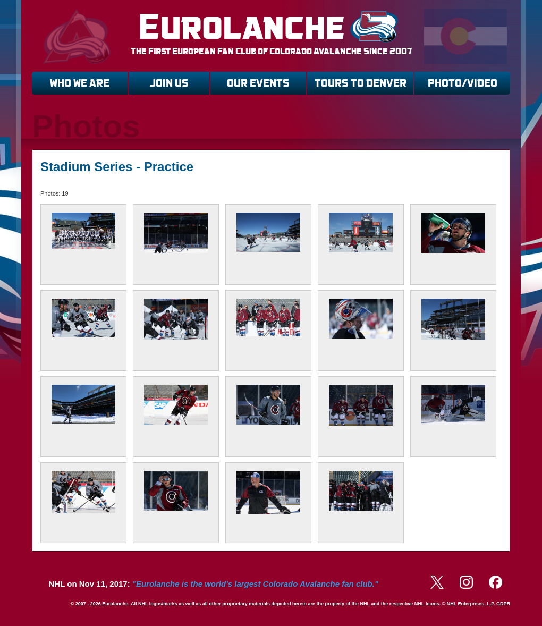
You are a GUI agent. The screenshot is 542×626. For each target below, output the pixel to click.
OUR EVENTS (258, 83)
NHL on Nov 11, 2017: (213, 583)
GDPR (503, 603)
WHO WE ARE (79, 83)
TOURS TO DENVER (360, 83)
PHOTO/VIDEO (462, 83)
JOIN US (169, 83)
